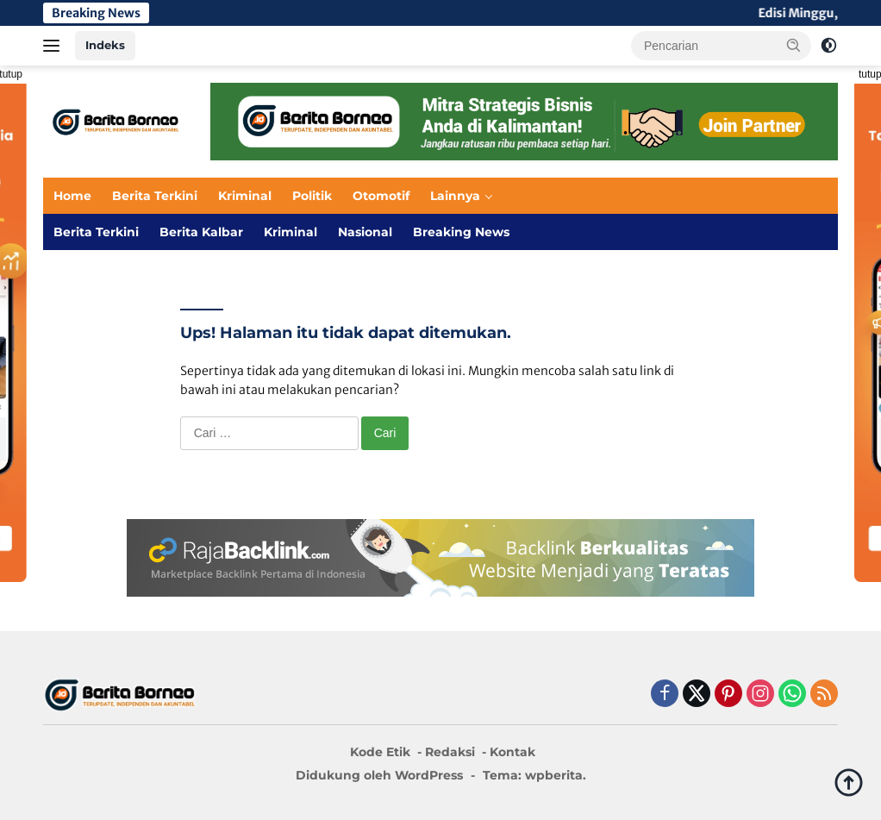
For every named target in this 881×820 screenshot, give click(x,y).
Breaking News (461, 232)
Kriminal (245, 195)
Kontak (512, 752)
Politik (312, 195)
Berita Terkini (154, 195)
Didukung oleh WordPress (379, 775)
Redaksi (450, 752)
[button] (794, 45)
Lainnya (455, 195)
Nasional (365, 232)
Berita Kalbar (201, 232)
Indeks (105, 45)
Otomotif (381, 195)
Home (72, 195)
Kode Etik (380, 752)
